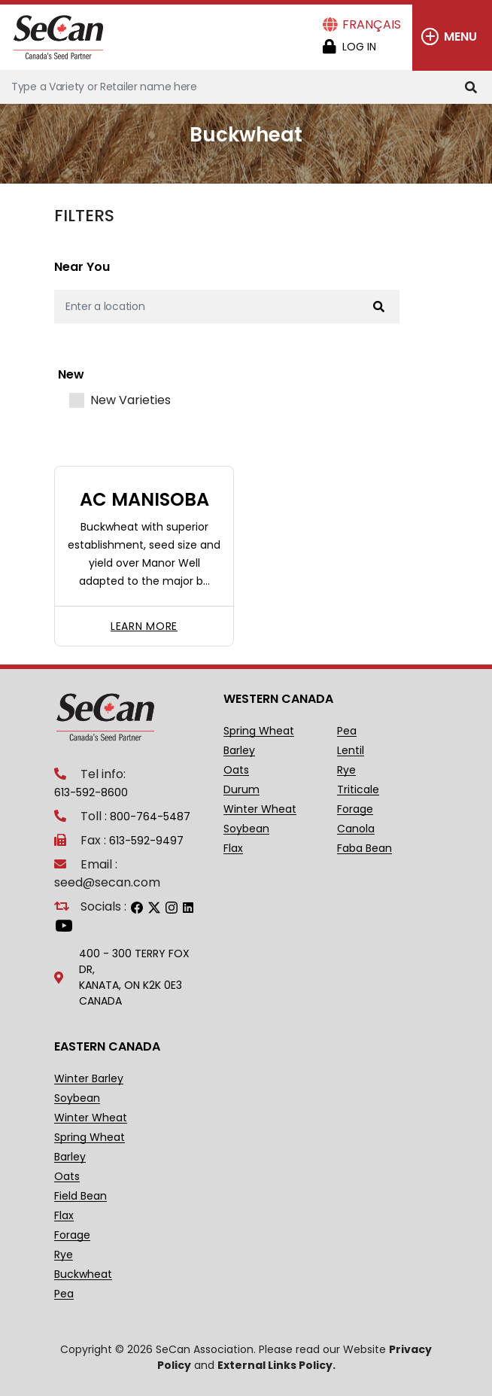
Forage (355, 809)
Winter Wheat (259, 809)
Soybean (246, 829)
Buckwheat (83, 1274)
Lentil (350, 750)
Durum (241, 789)
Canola (356, 829)
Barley (239, 750)
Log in (359, 46)
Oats (236, 770)
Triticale (358, 789)
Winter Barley (88, 1078)
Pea (347, 731)
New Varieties (130, 400)
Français (371, 24)
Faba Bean (364, 848)
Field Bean (80, 1196)
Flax (233, 848)
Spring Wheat (258, 731)
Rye (346, 770)
